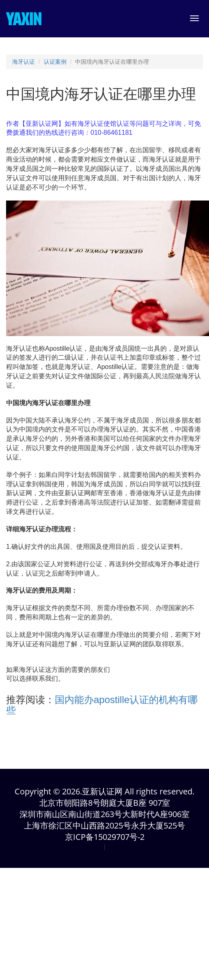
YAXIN (23, 19)
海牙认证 (23, 61)
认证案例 (55, 61)
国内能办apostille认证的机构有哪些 (102, 705)
